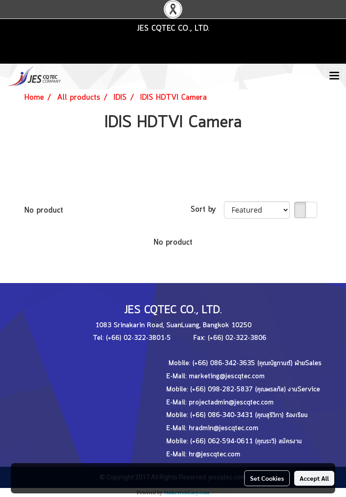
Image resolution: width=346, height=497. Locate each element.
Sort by (207, 209)
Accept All (314, 478)
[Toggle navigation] (334, 76)
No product (43, 210)
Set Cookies (267, 478)
